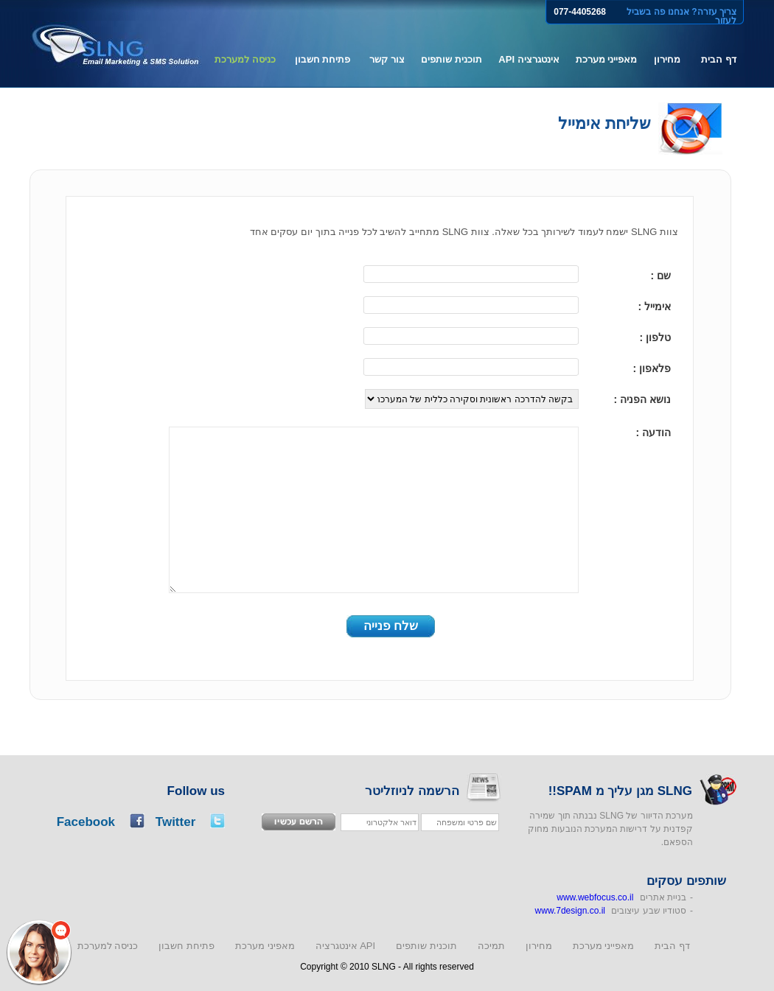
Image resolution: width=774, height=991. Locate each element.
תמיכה (491, 945)
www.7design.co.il (570, 911)
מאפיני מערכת (265, 945)
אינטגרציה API (528, 59)
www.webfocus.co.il (595, 897)
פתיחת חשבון (323, 59)
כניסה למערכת (245, 59)
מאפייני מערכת (607, 59)
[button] (39, 952)
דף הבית (718, 59)
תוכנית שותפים (451, 59)
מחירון (667, 59)
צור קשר (387, 59)
